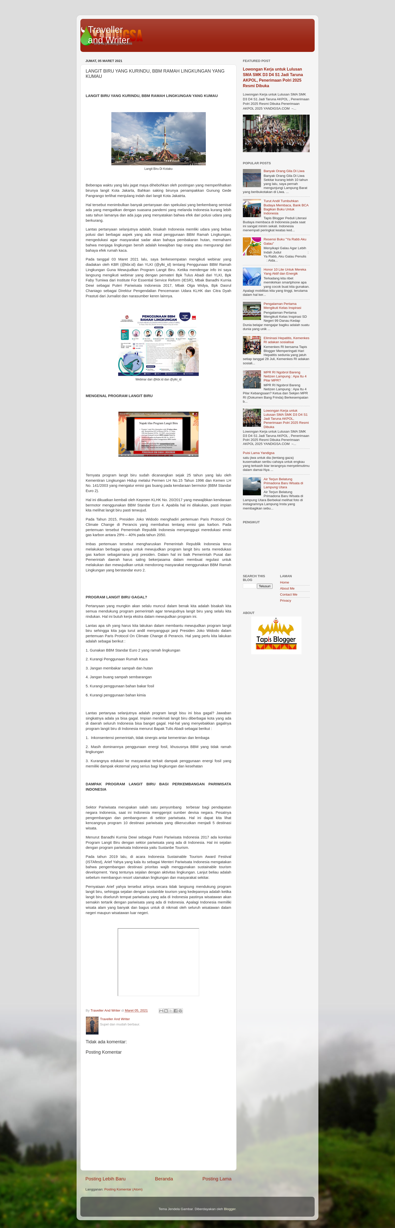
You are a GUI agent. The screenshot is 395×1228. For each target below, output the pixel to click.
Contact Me (289, 594)
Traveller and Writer (108, 34)
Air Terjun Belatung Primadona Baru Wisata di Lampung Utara (283, 483)
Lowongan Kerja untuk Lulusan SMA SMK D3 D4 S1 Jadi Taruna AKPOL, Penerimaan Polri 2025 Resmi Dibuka (286, 419)
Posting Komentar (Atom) (123, 1189)
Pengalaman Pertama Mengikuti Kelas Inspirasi (282, 306)
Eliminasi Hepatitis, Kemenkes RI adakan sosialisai (286, 340)
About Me (287, 588)
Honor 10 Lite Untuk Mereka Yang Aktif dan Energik (285, 271)
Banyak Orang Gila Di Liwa (284, 171)
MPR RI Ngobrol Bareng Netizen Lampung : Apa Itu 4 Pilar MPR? (285, 376)
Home (284, 582)
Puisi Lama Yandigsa (259, 453)
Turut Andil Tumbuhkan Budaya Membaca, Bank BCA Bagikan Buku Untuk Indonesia (286, 207)
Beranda (164, 1178)
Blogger (230, 1209)
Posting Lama (217, 1178)
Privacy (285, 600)
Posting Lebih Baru (105, 1178)
